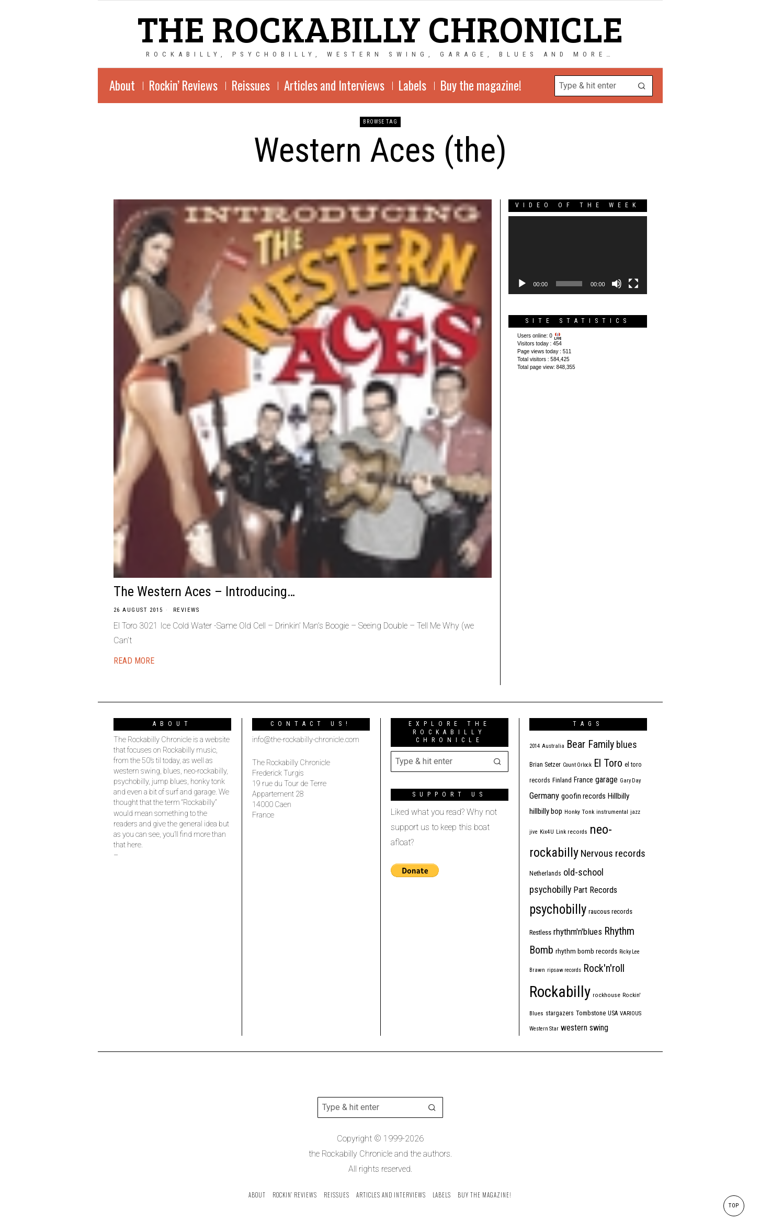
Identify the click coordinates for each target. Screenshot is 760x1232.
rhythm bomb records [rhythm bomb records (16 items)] (586, 951)
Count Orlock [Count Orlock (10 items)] (577, 764)
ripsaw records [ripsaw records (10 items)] (564, 970)
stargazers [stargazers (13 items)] (560, 1013)
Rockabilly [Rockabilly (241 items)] (560, 992)
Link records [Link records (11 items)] (571, 831)
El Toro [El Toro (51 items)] (608, 763)
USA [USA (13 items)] (613, 1013)
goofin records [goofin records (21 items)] (583, 796)
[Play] (522, 283)
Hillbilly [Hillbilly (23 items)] (618, 796)
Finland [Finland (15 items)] (562, 780)
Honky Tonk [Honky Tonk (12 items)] (579, 811)
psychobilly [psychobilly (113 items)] (557, 909)
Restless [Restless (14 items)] (540, 932)
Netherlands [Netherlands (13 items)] (545, 873)
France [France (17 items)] (583, 780)
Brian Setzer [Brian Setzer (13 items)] (545, 764)
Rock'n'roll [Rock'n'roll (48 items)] (604, 968)
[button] (642, 85)
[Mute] (616, 283)
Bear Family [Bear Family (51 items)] (590, 744)
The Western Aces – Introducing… (204, 591)
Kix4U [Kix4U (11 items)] (547, 831)
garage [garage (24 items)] (606, 780)
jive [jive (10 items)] (533, 831)
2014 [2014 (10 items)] (534, 746)
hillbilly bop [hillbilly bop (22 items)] (545, 811)
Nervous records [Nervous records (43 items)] (613, 853)
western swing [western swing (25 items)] (584, 1028)
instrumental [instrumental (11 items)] (612, 812)
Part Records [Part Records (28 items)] (595, 890)
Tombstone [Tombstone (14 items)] (591, 1013)
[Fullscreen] (633, 283)
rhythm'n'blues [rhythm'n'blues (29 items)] (577, 931)
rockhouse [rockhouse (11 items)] (606, 995)
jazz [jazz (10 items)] (635, 812)
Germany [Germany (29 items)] (544, 795)
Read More (134, 661)
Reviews (186, 610)
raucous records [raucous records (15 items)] (610, 911)
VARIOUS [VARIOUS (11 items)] (630, 1013)
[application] (577, 255)
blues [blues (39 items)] (626, 745)
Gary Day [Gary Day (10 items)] (630, 780)
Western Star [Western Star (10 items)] (544, 1028)
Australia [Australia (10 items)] (553, 746)
